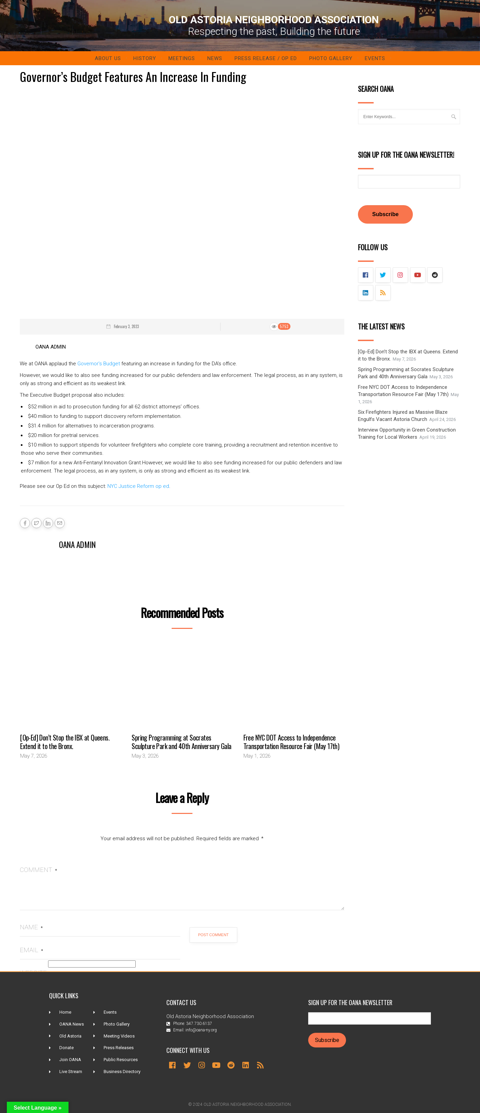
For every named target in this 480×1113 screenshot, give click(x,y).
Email (31, 950)
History (144, 58)
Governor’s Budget (98, 364)
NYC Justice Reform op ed (138, 486)
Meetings (181, 58)
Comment (38, 870)
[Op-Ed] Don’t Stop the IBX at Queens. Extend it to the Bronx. (64, 741)
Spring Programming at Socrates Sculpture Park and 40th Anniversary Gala (181, 741)
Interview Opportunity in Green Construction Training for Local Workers (407, 433)
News (214, 58)
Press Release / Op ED (266, 58)
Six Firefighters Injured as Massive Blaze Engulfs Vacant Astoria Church (403, 415)
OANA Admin (77, 544)
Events (375, 58)
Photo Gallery (330, 58)
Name (31, 927)
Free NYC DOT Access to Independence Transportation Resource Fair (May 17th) (291, 741)
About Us (108, 58)
